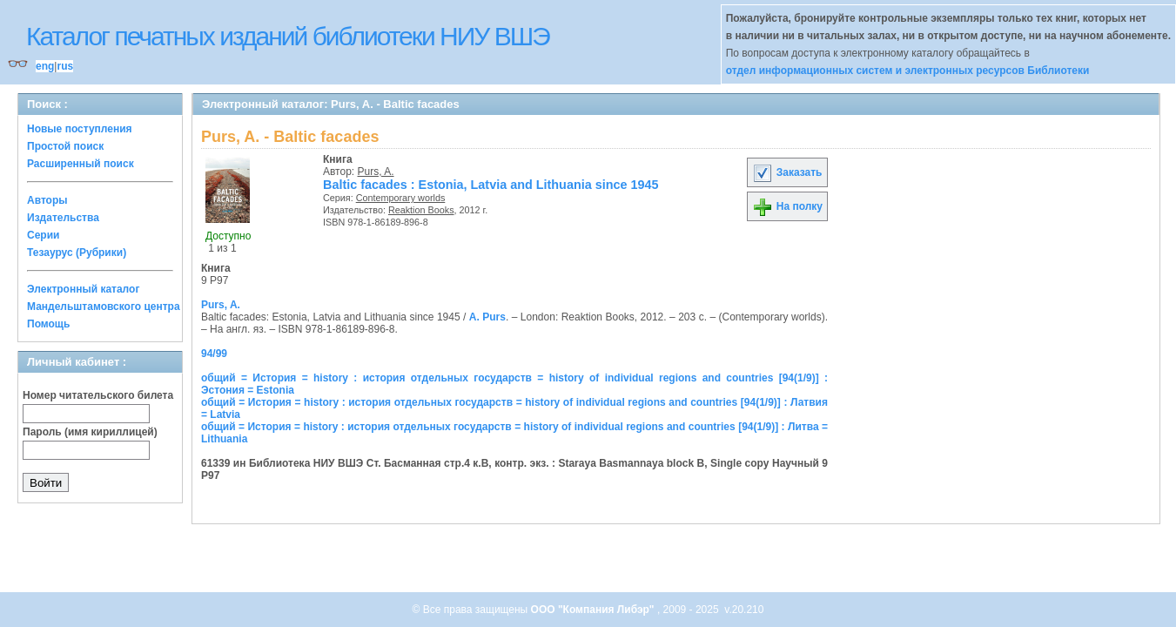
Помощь (48, 324)
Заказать (787, 172)
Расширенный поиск (80, 164)
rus (65, 66)
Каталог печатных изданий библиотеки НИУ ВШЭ (287, 36)
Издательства (63, 218)
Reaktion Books (421, 210)
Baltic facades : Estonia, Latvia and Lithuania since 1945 (490, 185)
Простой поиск (65, 146)
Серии (43, 235)
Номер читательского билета (98, 395)
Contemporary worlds (401, 197)
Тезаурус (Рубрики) (76, 252)
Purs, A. (376, 171)
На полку (787, 206)
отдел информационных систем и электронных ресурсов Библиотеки (908, 70)
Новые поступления (79, 129)
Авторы (47, 200)
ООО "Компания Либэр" (594, 609)
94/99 (214, 353)
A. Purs (487, 317)
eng (45, 66)
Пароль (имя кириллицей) (90, 432)
